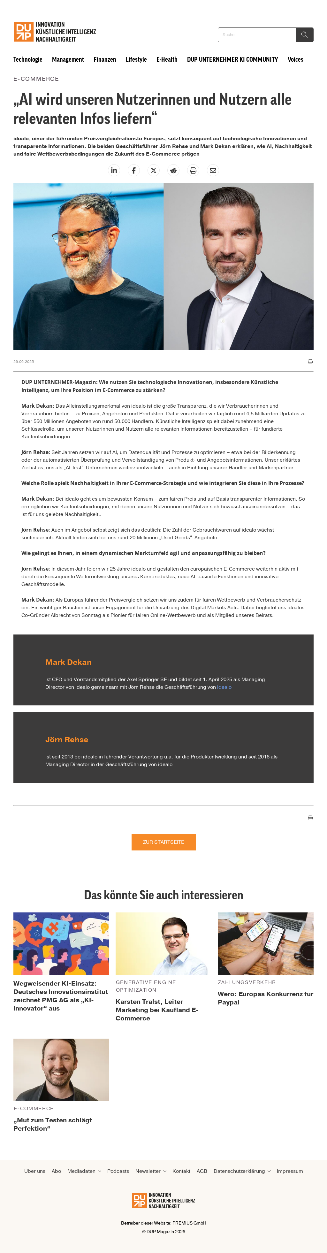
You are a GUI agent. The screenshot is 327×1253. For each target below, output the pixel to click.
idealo (224, 687)
